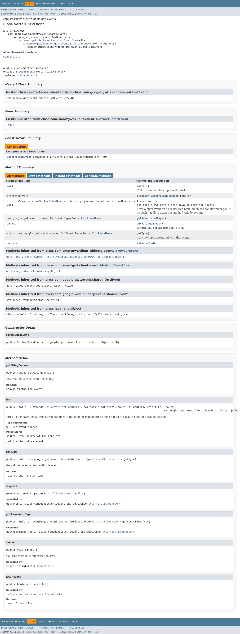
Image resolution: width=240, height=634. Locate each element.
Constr (38, 13)
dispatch (143, 195)
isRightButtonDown (111, 256)
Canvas (11, 223)
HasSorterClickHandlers (52, 201)
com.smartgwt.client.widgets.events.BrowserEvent (55, 43)
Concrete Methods (98, 175)
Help (70, 3)
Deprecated (50, 3)
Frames (44, 9)
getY (19, 256)
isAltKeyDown (34, 256)
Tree (38, 3)
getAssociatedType (150, 218)
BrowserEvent (25, 71)
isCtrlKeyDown (56, 256)
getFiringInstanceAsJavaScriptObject (33, 271)
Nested (17, 13)
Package (19, 3)
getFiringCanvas (148, 223)
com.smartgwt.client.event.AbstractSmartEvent (48, 40)
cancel (141, 186)
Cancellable (11, 56)
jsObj (10, 125)
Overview (6, 3)
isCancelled (145, 243)
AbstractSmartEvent (111, 119)
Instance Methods (67, 175)
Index (62, 3)
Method (50, 13)
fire (140, 201)
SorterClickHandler (102, 43)
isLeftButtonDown (82, 256)
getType (142, 233)
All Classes (77, 9)
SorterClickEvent (19, 156)
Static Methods (39, 175)
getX (9, 256)
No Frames (57, 9)
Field (28, 13)
